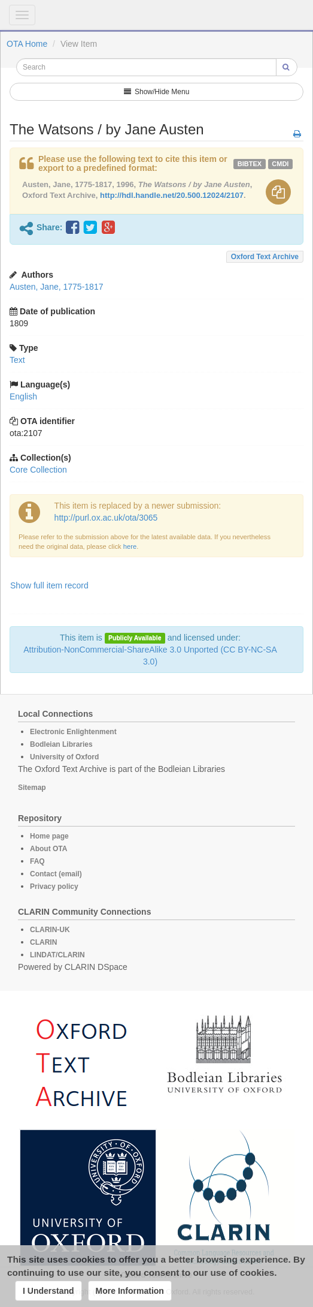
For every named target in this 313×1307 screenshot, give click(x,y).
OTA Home (27, 44)
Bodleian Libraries (61, 744)
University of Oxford (64, 757)
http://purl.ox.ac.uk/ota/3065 (106, 517)
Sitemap (32, 787)
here (129, 546)
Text (17, 360)
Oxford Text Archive (265, 257)
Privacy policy (54, 886)
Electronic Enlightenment (73, 732)
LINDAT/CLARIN (57, 955)
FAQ (37, 861)
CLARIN (43, 942)
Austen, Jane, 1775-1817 (56, 287)
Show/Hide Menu (157, 92)
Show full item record (49, 585)
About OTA (48, 849)
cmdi (280, 163)
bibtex (250, 163)
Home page (49, 836)
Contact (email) (56, 874)
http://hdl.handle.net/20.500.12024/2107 (172, 195)
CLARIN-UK (50, 930)
